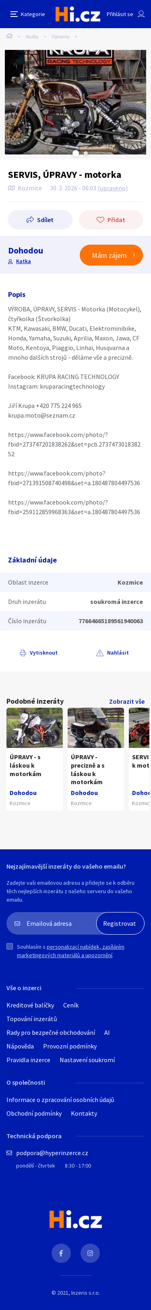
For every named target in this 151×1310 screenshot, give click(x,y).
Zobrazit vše (127, 701)
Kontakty (84, 1113)
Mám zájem (109, 255)
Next (86, 153)
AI (107, 1032)
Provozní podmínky (70, 1046)
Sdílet (45, 220)
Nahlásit (118, 652)
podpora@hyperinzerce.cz (52, 1153)
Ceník (71, 1005)
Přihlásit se (120, 14)
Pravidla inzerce (28, 1060)
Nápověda (20, 1046)
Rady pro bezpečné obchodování (50, 1032)
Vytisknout (44, 652)
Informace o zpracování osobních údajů (60, 1100)
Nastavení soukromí (87, 1060)
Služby (32, 36)
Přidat (116, 220)
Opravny (61, 36)
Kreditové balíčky (30, 1005)
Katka (23, 261)
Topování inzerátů (31, 1019)
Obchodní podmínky (34, 1113)
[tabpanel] (75, 102)
